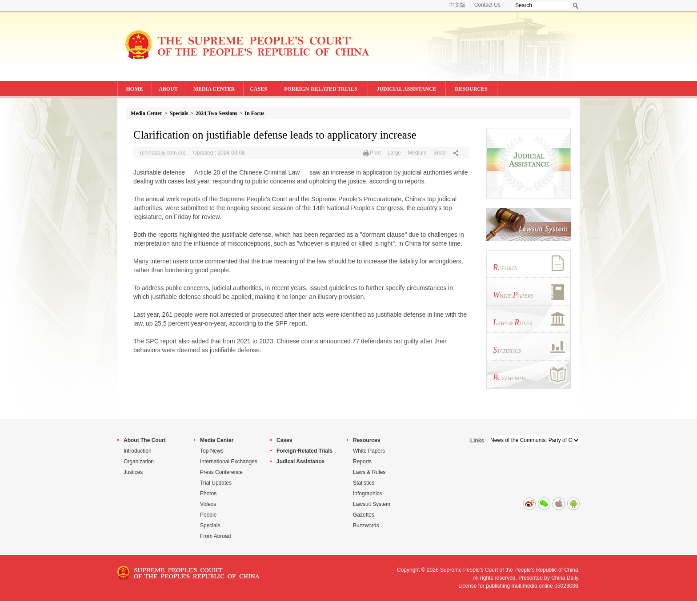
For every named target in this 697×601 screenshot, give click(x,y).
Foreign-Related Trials (304, 451)
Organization (139, 461)
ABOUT (168, 89)
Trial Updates (216, 483)
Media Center (146, 113)
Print (375, 153)
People (208, 515)
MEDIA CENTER (214, 89)
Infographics (367, 493)
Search (576, 5)
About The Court (145, 440)
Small (440, 153)
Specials (179, 113)
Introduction (138, 451)
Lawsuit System (371, 504)
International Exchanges (228, 461)
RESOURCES (471, 89)
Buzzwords (366, 525)
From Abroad (215, 536)
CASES (258, 89)
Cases (284, 440)
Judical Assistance (300, 461)
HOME (134, 89)
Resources (366, 440)
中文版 (457, 5)
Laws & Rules (369, 472)
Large (394, 153)
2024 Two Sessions (216, 113)
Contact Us (487, 5)
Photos (208, 493)
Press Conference (221, 472)
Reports (362, 461)
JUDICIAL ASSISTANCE (406, 89)
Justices (133, 472)
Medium (417, 153)
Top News (212, 451)
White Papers (369, 451)
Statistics (363, 483)
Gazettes (363, 515)
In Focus (254, 113)
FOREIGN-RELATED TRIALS (320, 89)
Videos (208, 504)
